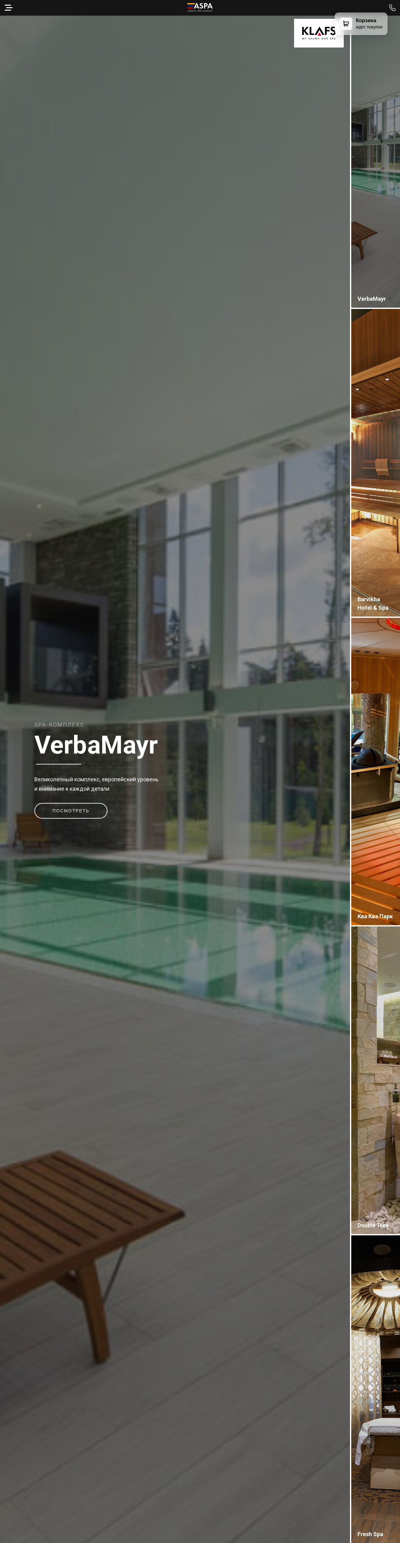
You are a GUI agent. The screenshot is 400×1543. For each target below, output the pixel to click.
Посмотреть (70, 810)
